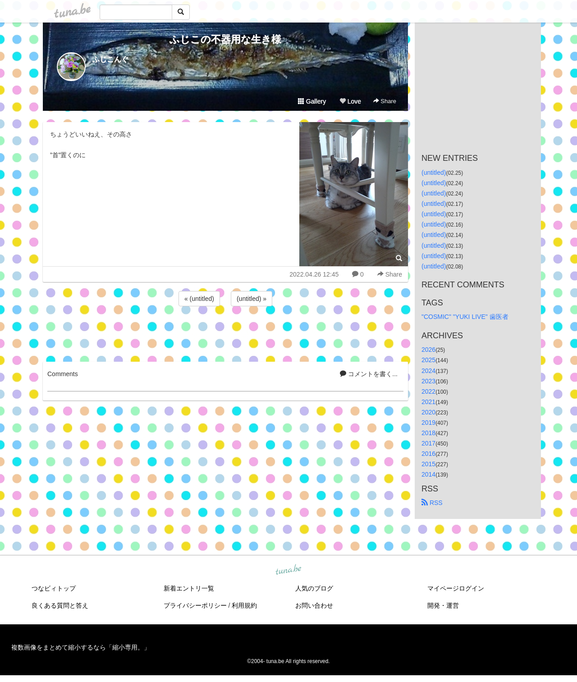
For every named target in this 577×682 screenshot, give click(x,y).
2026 (428, 349)
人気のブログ (314, 588)
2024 (428, 370)
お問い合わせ (314, 605)
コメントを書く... (369, 373)
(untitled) (433, 172)
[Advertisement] (225, 332)
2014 (428, 474)
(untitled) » (251, 298)
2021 (428, 401)
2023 (428, 381)
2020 (428, 412)
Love (350, 101)
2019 (428, 422)
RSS (432, 502)
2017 (428, 443)
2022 (428, 391)
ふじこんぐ (110, 59)
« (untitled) (199, 298)
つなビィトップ (54, 588)
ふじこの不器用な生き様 (225, 39)
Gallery (312, 101)
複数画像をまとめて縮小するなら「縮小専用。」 (80, 647)
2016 (428, 453)
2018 (428, 432)
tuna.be (288, 570)
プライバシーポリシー (195, 605)
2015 (428, 464)
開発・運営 (443, 605)
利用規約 (244, 605)
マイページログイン (455, 588)
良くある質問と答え (60, 605)
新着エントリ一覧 (189, 588)
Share (384, 101)
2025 (428, 360)
